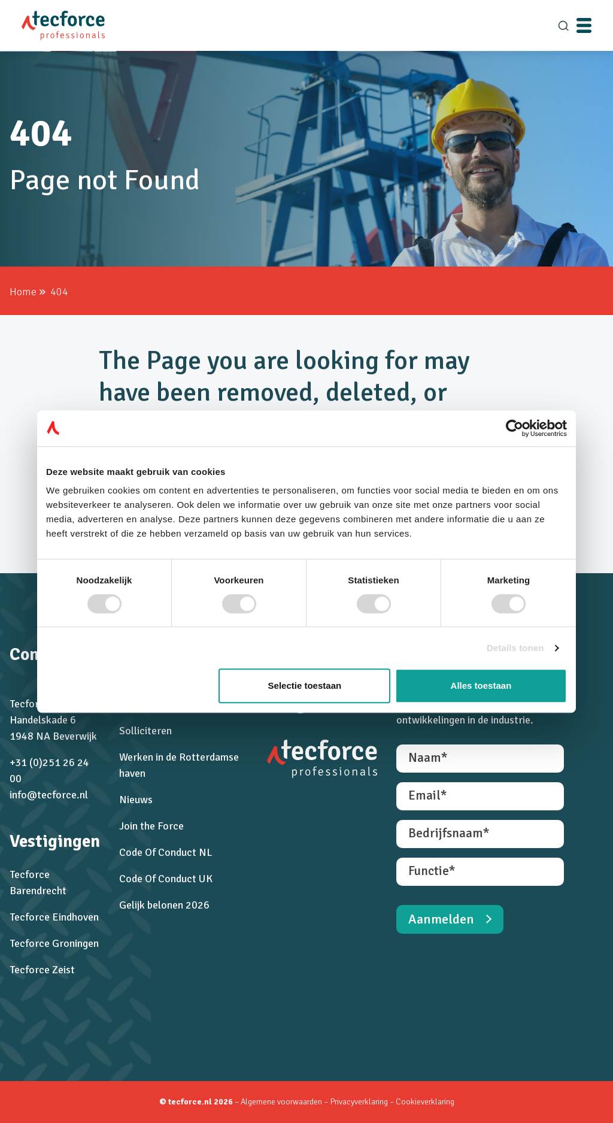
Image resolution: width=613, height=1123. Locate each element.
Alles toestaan (481, 685)
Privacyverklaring (360, 1102)
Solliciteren (145, 730)
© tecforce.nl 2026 (196, 1102)
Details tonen (515, 648)
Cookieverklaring (425, 1102)
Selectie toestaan (305, 685)
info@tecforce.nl (49, 794)
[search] (563, 26)
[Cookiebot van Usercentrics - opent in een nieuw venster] (514, 428)
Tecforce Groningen (54, 943)
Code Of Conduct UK (166, 878)
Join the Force (151, 826)
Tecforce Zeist (42, 969)
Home (23, 291)
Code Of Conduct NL (166, 852)
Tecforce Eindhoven (54, 917)
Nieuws (136, 799)
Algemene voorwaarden (281, 1102)
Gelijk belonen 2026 (164, 905)
